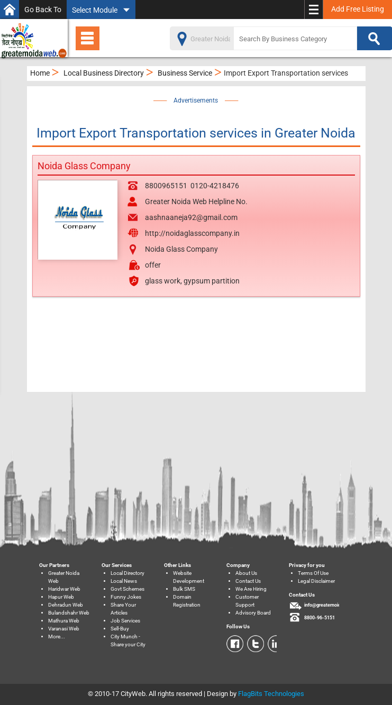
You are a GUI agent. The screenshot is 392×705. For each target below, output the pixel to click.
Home (40, 73)
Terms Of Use (313, 573)
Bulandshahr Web (68, 613)
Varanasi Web (63, 628)
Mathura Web (63, 621)
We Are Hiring (251, 589)
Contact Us (248, 581)
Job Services (125, 621)
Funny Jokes (126, 597)
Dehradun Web (65, 605)
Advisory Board (253, 613)
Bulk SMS (184, 589)
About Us (246, 573)
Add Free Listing (357, 9)
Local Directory (127, 573)
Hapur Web (61, 597)
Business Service (185, 73)
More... (56, 636)
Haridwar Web (64, 589)
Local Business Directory (103, 73)
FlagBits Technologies (271, 694)
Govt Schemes (127, 589)
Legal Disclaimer (316, 581)
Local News (124, 581)
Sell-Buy (120, 628)
